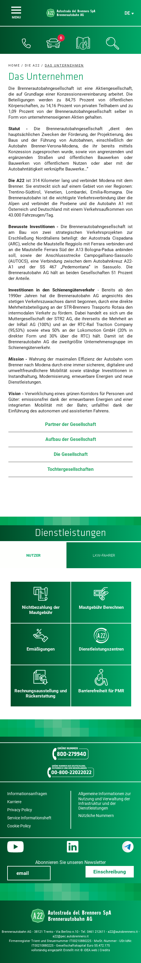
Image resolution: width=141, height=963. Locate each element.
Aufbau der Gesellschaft (70, 439)
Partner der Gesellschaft (70, 424)
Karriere (14, 801)
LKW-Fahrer (103, 555)
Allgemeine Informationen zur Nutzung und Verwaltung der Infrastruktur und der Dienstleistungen (104, 800)
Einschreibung (109, 872)
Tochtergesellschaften (70, 469)
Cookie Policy (19, 826)
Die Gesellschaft (71, 454)
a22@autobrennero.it (123, 932)
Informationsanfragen (27, 793)
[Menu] (16, 10)
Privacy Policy (19, 809)
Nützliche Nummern (96, 815)
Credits (105, 950)
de (127, 13)
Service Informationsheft (29, 818)
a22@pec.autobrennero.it (71, 936)
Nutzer (33, 555)
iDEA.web (90, 950)
